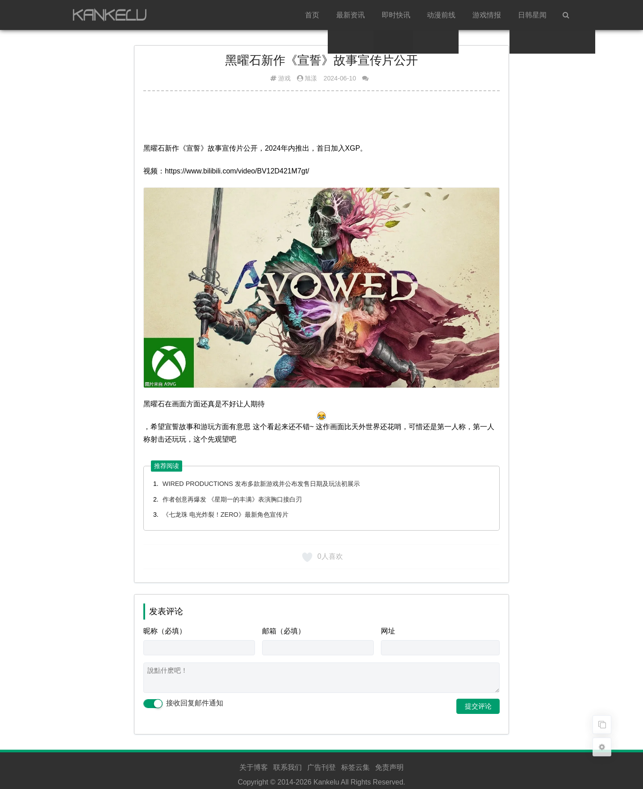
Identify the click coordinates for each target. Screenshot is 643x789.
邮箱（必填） (283, 631)
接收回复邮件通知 (183, 703)
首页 (312, 15)
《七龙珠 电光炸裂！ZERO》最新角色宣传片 (225, 514)
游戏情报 (486, 15)
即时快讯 (396, 15)
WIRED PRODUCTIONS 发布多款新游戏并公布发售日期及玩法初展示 (261, 483)
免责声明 (389, 767)
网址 (388, 631)
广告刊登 (321, 767)
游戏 (284, 78)
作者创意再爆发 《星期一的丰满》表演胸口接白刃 (232, 499)
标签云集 (355, 767)
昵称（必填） (164, 631)
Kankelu (326, 782)
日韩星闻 (532, 15)
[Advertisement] (321, 120)
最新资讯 (350, 15)
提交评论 (478, 706)
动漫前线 (441, 15)
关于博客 (253, 767)
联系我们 (287, 767)
